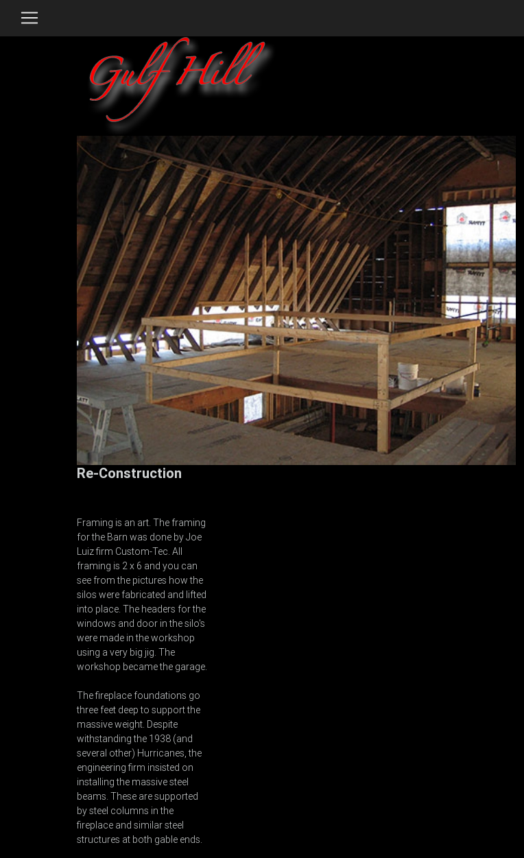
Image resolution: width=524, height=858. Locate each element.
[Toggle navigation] (29, 18)
